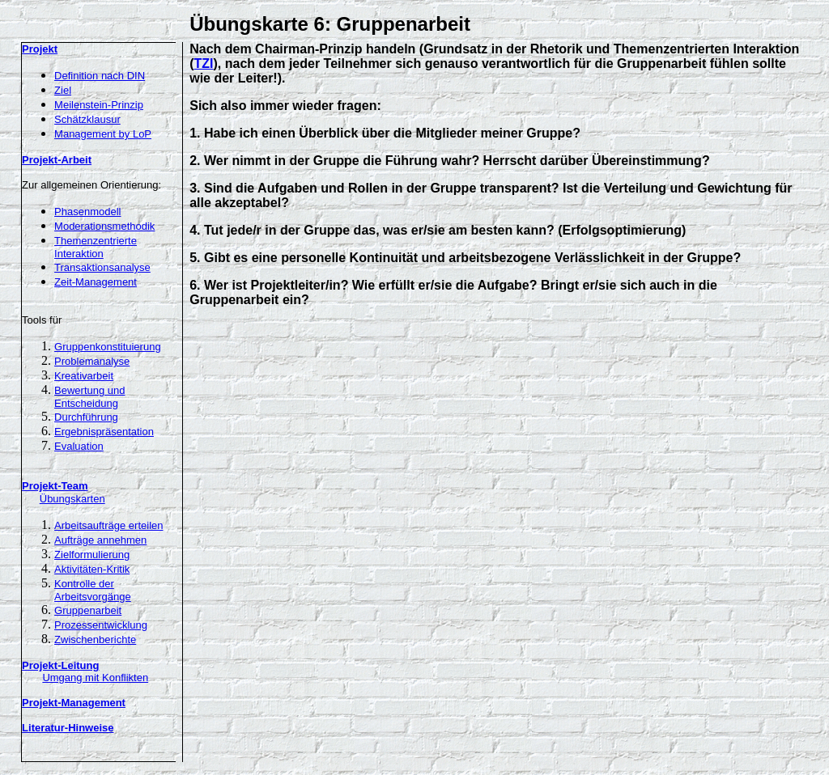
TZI (204, 63)
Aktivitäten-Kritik (92, 569)
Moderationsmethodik (104, 226)
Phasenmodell (87, 211)
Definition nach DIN (99, 76)
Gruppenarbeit (87, 610)
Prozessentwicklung (100, 625)
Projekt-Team (54, 486)
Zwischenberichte (95, 639)
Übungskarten (72, 499)
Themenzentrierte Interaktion (95, 247)
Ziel (62, 90)
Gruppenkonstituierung (107, 347)
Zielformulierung (92, 554)
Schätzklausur (87, 119)
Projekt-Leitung (60, 665)
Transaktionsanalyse (102, 267)
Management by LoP (102, 134)
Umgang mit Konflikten (95, 677)
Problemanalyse (92, 361)
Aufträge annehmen (100, 540)
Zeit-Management (95, 282)
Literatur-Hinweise (67, 728)
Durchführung (86, 417)
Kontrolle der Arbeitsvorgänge (92, 590)
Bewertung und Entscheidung (89, 396)
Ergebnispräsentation (104, 432)
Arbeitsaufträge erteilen (108, 525)
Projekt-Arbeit (56, 160)
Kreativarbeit (83, 376)
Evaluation (79, 446)
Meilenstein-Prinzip (98, 105)
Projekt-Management (73, 703)
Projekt (39, 49)
